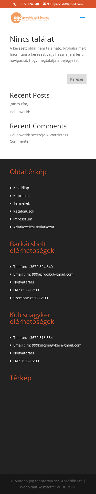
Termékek (21, 203)
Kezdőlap (21, 187)
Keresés (77, 79)
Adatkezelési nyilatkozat (33, 226)
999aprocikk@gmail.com (52, 274)
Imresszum (22, 219)
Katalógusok (23, 211)
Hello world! (20, 111)
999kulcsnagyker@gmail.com (56, 345)
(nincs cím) (19, 103)
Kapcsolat (21, 195)
